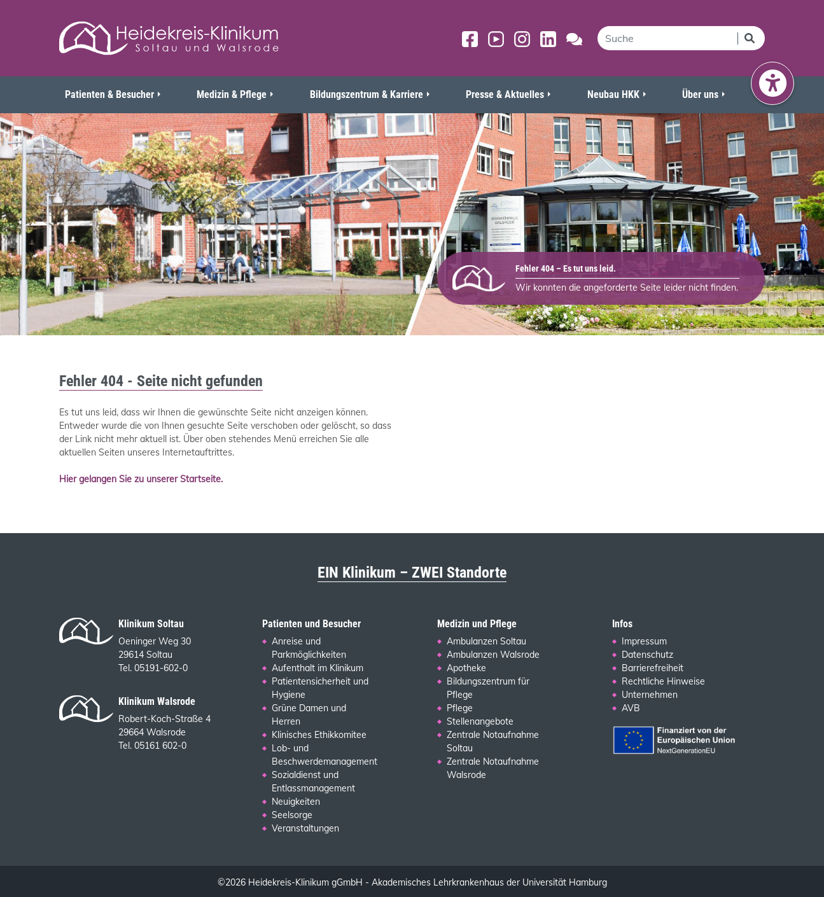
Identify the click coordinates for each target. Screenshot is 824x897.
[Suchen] (751, 38)
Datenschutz (647, 654)
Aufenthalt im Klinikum (317, 668)
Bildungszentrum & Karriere (366, 94)
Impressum (644, 641)
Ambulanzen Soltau (486, 641)
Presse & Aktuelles (505, 94)
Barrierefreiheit (652, 668)
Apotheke (466, 668)
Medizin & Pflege (232, 94)
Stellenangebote (480, 721)
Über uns (700, 94)
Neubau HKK (613, 94)
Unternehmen (650, 694)
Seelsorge (292, 815)
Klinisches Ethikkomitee (319, 735)
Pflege (460, 708)
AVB (631, 708)
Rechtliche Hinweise (663, 681)
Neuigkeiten (296, 801)
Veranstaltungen (305, 828)
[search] (667, 38)
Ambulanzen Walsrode (493, 654)
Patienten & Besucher (109, 94)
